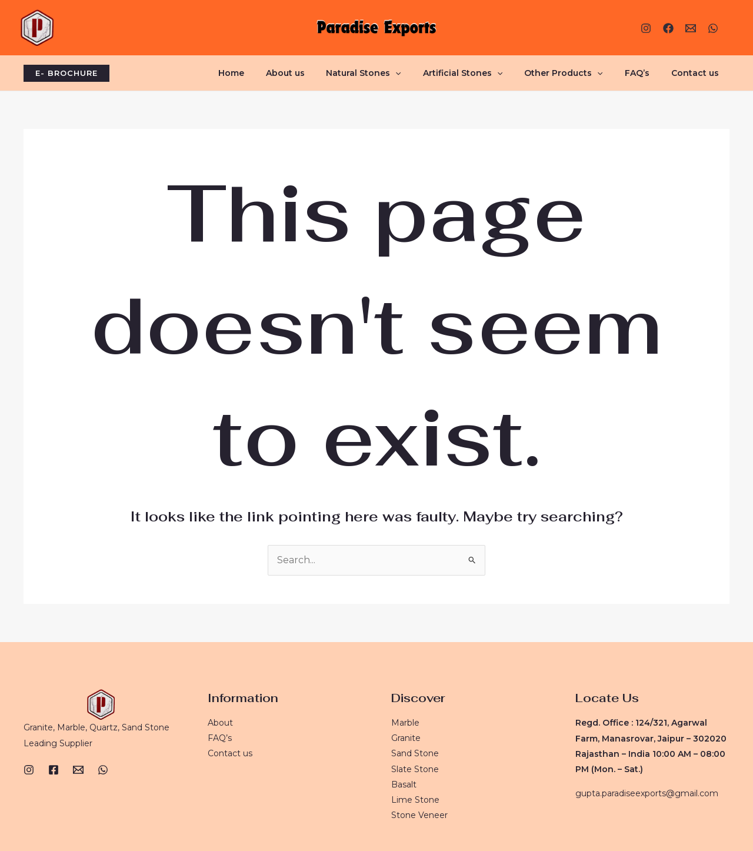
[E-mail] (690, 28)
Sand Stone (415, 753)
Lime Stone (415, 800)
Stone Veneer (419, 815)
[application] (419, 73)
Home (265, 73)
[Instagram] (646, 28)
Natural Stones (387, 73)
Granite (406, 737)
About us (314, 73)
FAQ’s (644, 73)
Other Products (577, 73)
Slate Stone (415, 768)
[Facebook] (668, 28)
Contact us (697, 73)
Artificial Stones (481, 73)
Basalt (404, 784)
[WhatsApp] (713, 28)
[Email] (78, 769)
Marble (405, 722)
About (220, 722)
